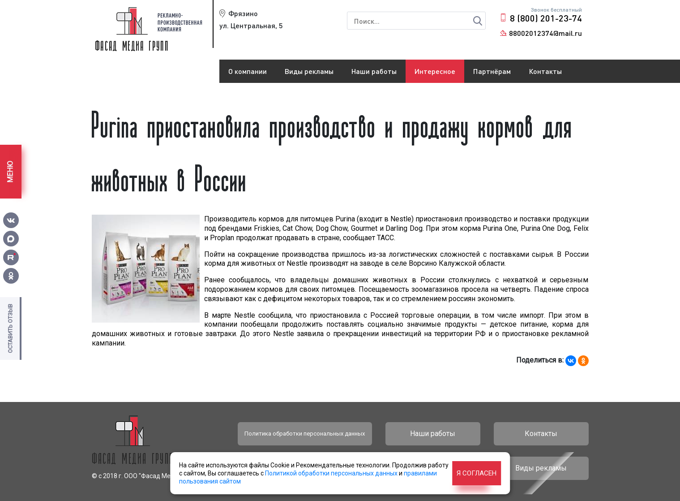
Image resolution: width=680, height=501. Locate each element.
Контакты (545, 71)
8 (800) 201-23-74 (546, 18)
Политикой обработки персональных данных (331, 473)
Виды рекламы (309, 71)
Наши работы (374, 71)
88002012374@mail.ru (545, 33)
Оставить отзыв (10, 328)
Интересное (435, 71)
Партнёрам (492, 71)
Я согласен (476, 473)
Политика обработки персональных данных (304, 433)
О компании (247, 71)
